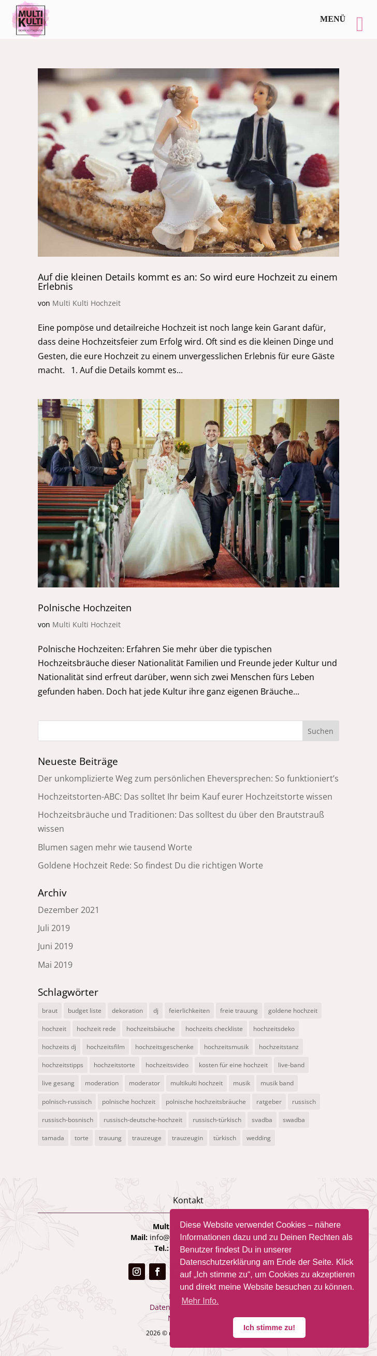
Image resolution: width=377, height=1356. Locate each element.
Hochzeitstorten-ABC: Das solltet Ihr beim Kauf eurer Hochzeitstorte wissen (185, 796)
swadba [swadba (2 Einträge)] (294, 1119)
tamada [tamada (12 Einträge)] (53, 1137)
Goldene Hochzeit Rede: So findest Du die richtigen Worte (150, 865)
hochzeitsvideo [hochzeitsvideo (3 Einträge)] (167, 1064)
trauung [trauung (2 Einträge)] (110, 1137)
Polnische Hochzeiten (85, 607)
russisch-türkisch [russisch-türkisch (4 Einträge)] (217, 1119)
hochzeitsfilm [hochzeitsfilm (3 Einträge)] (105, 1046)
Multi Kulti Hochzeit (86, 303)
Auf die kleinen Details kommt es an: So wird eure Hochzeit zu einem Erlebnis (188, 281)
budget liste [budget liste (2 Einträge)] (85, 1010)
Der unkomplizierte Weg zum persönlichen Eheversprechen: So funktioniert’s (188, 778)
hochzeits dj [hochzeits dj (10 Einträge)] (59, 1046)
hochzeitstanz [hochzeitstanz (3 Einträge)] (279, 1046)
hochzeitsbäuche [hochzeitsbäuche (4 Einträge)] (150, 1028)
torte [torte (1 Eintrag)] (82, 1137)
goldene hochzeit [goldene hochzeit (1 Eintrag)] (292, 1010)
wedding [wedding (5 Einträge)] (259, 1137)
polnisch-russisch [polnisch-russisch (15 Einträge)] (67, 1101)
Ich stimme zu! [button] (269, 1327)
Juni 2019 (55, 946)
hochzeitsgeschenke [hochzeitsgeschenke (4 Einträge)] (164, 1046)
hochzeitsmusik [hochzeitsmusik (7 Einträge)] (226, 1046)
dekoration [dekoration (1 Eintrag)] (127, 1010)
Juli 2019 (54, 928)
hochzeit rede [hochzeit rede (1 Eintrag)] (96, 1028)
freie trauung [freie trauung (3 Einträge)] (239, 1010)
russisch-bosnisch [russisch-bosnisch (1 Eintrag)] (67, 1119)
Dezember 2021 (68, 910)
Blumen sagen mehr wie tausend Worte (115, 847)
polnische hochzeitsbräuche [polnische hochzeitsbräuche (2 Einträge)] (206, 1101)
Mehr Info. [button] (200, 1300)
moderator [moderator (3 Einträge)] (144, 1083)
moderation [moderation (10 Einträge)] (102, 1083)
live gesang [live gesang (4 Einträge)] (58, 1083)
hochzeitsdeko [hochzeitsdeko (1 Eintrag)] (274, 1028)
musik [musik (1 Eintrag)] (241, 1083)
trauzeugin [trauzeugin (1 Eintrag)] (187, 1137)
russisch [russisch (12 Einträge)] (304, 1101)
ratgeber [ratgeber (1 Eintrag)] (269, 1101)
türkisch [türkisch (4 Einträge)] (224, 1137)
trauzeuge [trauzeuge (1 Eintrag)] (147, 1137)
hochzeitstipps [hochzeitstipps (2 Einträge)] (62, 1064)
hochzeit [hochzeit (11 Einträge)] (54, 1028)
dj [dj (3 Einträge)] (155, 1010)
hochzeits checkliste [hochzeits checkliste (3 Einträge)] (214, 1028)
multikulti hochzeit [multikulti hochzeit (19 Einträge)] (196, 1083)
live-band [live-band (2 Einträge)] (291, 1064)
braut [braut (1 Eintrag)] (49, 1010)
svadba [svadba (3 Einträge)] (262, 1119)
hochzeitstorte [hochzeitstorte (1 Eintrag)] (114, 1064)
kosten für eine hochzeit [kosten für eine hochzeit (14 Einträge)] (233, 1064)
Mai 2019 (55, 964)
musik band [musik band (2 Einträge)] (277, 1083)
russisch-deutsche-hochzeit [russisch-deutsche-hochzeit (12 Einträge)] (143, 1119)
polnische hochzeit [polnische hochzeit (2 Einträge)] (128, 1101)
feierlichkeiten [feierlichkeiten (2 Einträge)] (189, 1010)
